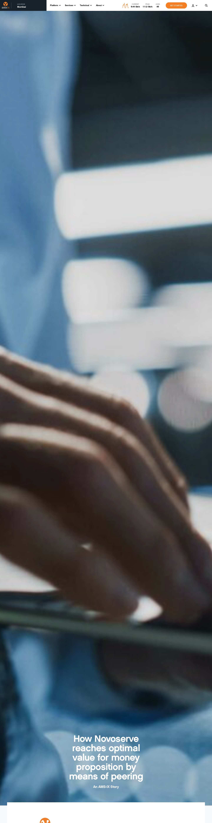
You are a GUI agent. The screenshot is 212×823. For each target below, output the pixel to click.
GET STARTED (176, 5)
